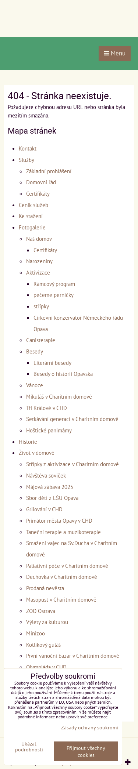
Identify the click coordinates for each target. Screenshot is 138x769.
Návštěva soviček (46, 475)
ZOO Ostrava (40, 610)
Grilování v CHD (44, 509)
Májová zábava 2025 (49, 486)
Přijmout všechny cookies (86, 751)
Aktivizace (38, 272)
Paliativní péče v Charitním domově (67, 565)
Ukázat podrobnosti (29, 746)
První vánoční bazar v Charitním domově (72, 655)
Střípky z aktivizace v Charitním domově (72, 464)
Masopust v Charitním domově (61, 599)
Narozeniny (39, 261)
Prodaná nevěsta (45, 588)
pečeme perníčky (53, 294)
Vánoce (34, 385)
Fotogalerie (32, 227)
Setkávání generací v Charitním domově (72, 418)
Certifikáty (38, 193)
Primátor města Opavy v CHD (59, 520)
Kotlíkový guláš (43, 644)
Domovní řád (41, 182)
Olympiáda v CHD (46, 667)
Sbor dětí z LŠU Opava (52, 497)
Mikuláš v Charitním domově (59, 396)
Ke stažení (31, 216)
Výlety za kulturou (47, 621)
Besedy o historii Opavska (63, 373)
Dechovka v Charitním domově (61, 576)
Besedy (34, 351)
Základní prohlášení (48, 171)
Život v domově (36, 452)
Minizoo (35, 633)
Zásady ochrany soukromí (89, 727)
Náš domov (39, 238)
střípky (41, 306)
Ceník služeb (33, 204)
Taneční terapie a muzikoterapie (63, 532)
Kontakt (27, 148)
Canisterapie (40, 340)
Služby (26, 159)
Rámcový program (54, 283)
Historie (28, 441)
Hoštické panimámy (49, 430)
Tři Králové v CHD (46, 407)
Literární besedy (52, 362)
